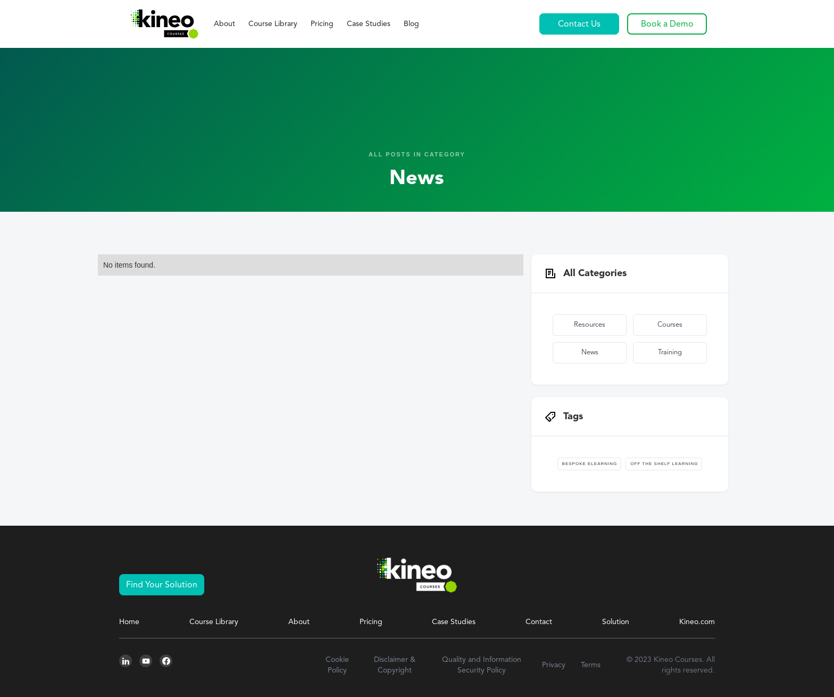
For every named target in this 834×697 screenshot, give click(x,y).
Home (129, 622)
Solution (615, 622)
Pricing (322, 24)
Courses (669, 324)
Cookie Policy (337, 665)
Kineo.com (697, 622)
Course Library (272, 24)
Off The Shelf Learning (664, 463)
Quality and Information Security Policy (481, 665)
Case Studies (368, 24)
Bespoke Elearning (590, 463)
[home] (163, 24)
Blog (411, 24)
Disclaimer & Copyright (394, 665)
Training (670, 352)
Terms (591, 665)
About (224, 24)
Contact (539, 622)
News (589, 352)
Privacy (553, 665)
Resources (589, 324)
